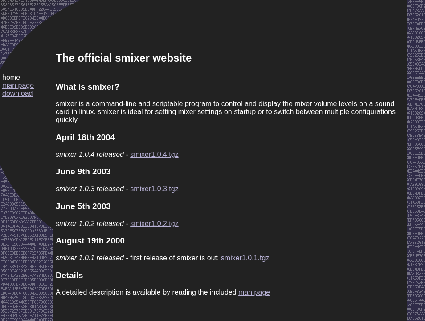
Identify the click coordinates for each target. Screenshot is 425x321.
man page (18, 85)
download (17, 93)
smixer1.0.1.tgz (245, 258)
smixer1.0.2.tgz (154, 223)
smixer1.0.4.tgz (154, 154)
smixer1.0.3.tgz (154, 189)
